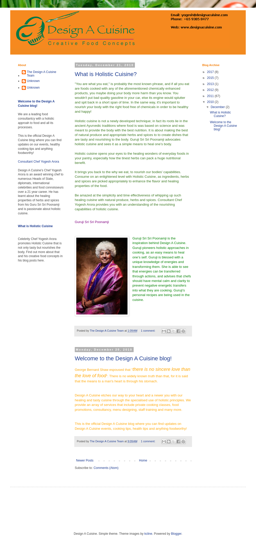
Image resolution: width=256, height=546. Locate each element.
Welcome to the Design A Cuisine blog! (123, 358)
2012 (211, 90)
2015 (211, 78)
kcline (148, 534)
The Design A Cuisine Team (41, 73)
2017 (211, 72)
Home (143, 460)
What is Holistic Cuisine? (106, 74)
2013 (211, 84)
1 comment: (148, 330)
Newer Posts (84, 460)
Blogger (176, 534)
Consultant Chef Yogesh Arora (38, 161)
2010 (211, 102)
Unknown (33, 81)
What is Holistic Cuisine (35, 226)
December (218, 107)
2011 (211, 96)
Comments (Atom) (105, 468)
